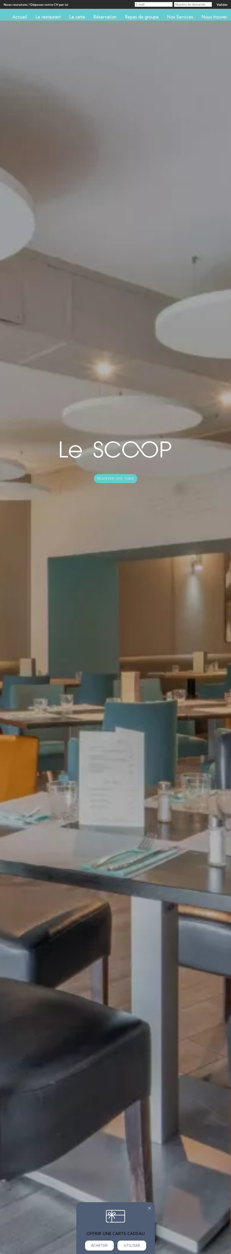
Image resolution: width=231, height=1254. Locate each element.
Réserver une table (115, 478)
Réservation (105, 17)
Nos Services (180, 17)
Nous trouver (214, 17)
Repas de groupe (142, 17)
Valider (222, 4)
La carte (77, 17)
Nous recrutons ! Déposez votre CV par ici (36, 4)
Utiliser (132, 1245)
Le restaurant (48, 17)
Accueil (19, 17)
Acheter (99, 1245)
